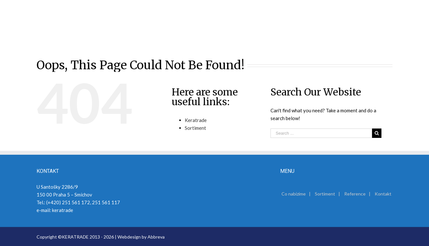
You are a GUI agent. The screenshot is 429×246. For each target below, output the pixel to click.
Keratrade (196, 120)
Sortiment (195, 128)
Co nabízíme (293, 193)
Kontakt (383, 193)
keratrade (62, 210)
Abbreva (156, 237)
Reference (355, 193)
